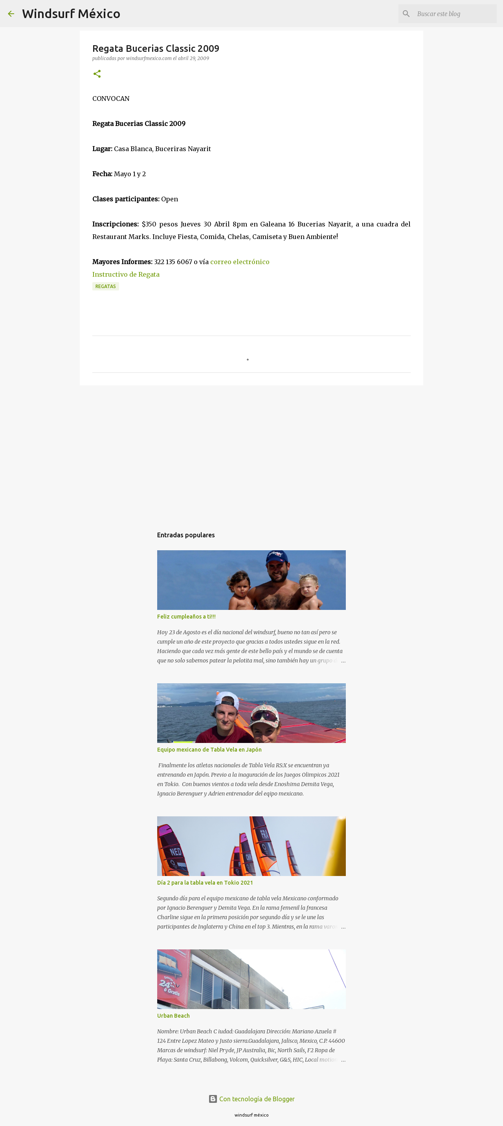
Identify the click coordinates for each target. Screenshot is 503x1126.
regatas (105, 286)
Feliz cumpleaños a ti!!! (186, 616)
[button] (97, 74)
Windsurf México (71, 13)
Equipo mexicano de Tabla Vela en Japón (209, 749)
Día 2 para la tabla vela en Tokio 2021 (205, 883)
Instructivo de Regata (126, 274)
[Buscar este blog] (455, 13)
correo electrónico (240, 262)
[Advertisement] (251, 452)
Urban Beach (173, 1016)
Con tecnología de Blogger (251, 1098)
